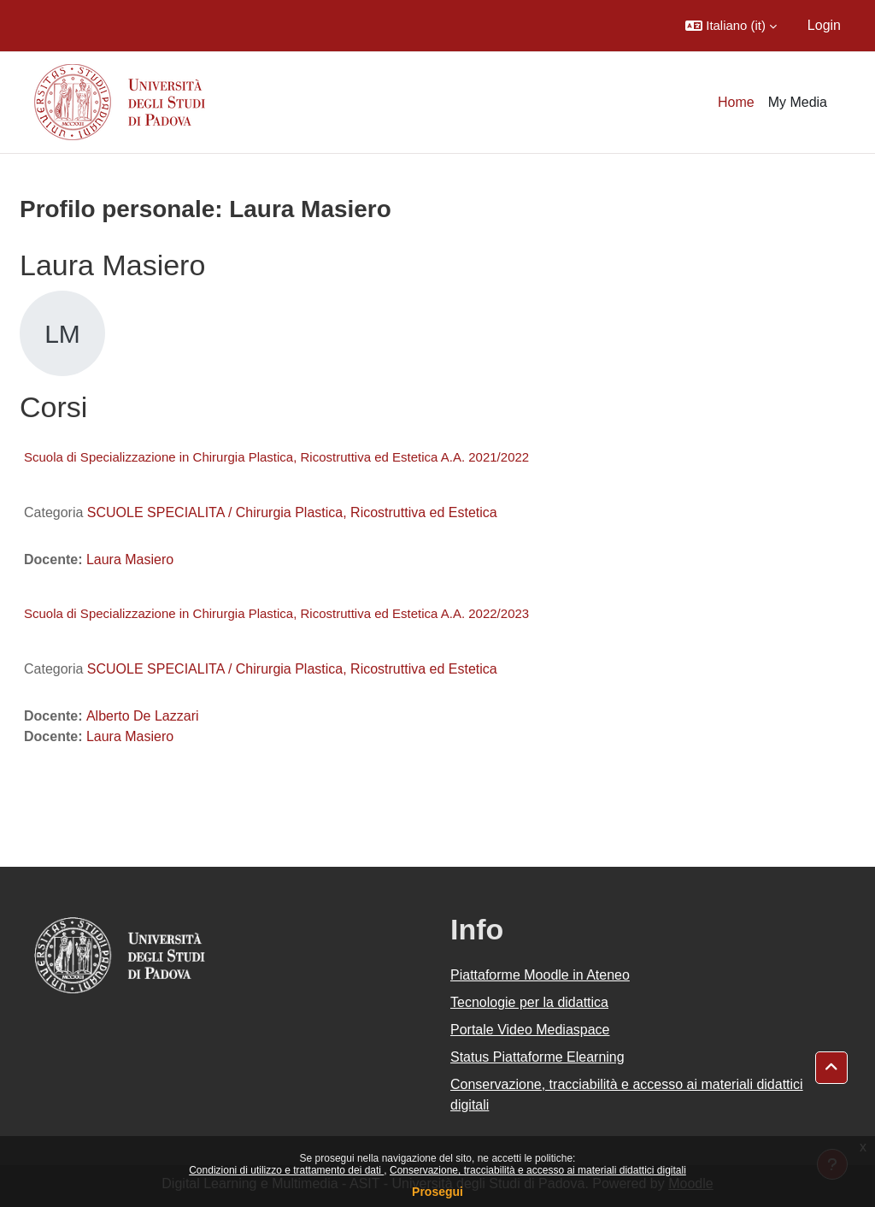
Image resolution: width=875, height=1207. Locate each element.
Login (824, 25)
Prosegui (437, 1191)
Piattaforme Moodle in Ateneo (540, 975)
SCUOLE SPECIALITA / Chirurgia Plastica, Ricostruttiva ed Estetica (292, 512)
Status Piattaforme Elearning (537, 1057)
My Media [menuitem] (797, 102)
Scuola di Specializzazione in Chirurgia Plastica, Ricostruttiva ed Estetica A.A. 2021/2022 (276, 457)
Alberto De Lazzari (142, 716)
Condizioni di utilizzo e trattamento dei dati (286, 1170)
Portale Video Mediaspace (530, 1029)
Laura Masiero (129, 559)
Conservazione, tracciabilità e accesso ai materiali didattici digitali (538, 1170)
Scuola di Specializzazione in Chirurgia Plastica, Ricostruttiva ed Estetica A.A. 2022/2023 (276, 613)
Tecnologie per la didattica (529, 1002)
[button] (731, 25)
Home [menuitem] (736, 102)
